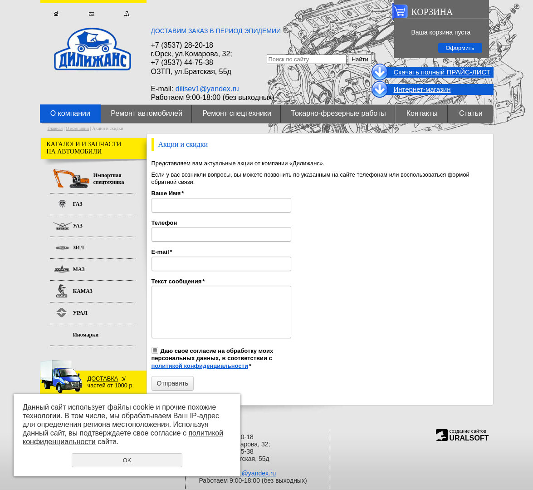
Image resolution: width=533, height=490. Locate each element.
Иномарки (86, 335)
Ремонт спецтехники (236, 113)
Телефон (164, 222)
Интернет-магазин (422, 89)
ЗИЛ (78, 247)
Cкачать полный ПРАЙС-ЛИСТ (442, 72)
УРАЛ (80, 313)
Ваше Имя (168, 193)
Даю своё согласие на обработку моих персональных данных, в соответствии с (213, 358)
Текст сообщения (178, 281)
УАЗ (78, 226)
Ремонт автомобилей (146, 113)
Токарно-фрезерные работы (338, 113)
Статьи (471, 113)
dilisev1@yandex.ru (207, 89)
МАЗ (79, 269)
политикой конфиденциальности (200, 365)
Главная (56, 14)
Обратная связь (91, 14)
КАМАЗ (83, 291)
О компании (70, 113)
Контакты (422, 113)
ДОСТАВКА (103, 378)
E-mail (162, 251)
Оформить (459, 48)
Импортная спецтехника (108, 178)
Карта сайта (127, 14)
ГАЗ (78, 204)
